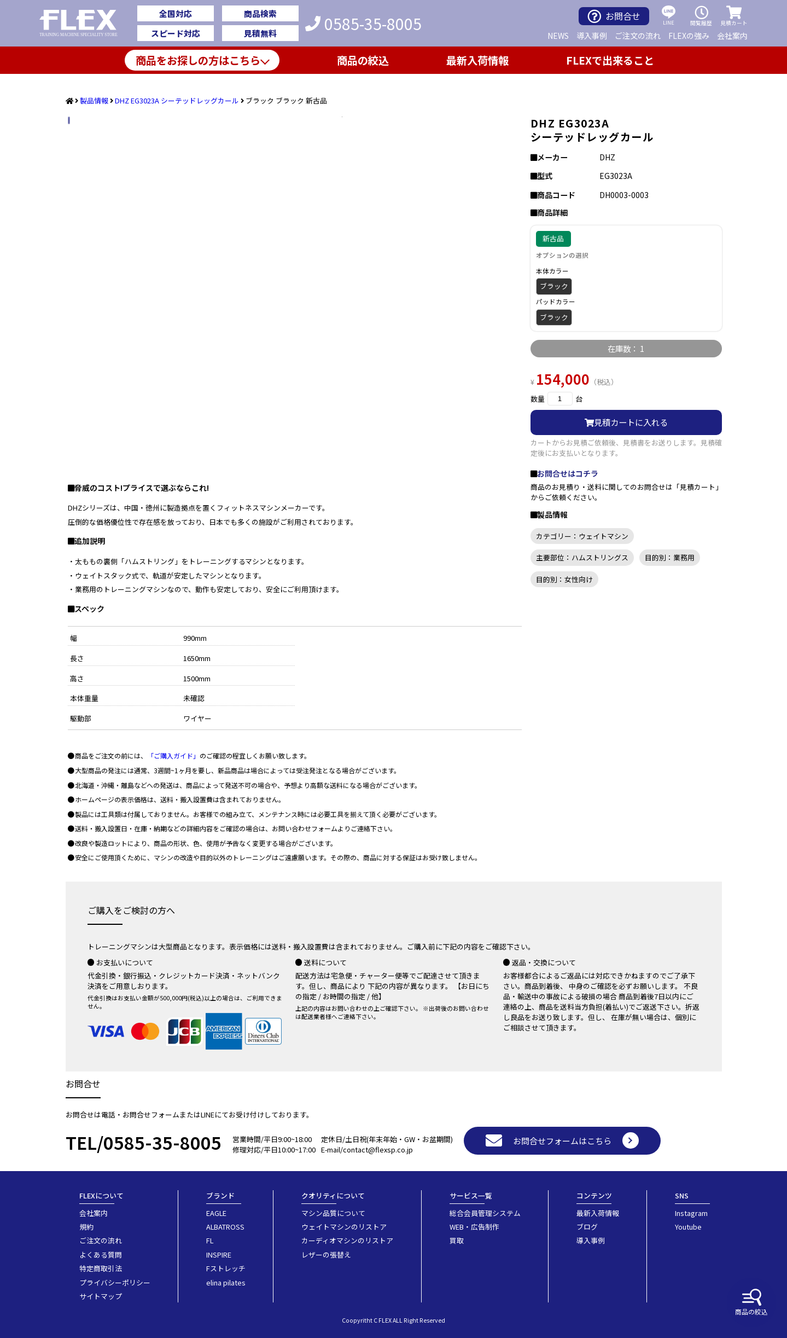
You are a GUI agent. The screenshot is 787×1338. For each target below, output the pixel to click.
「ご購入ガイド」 (173, 755)
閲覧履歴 (701, 16)
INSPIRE (218, 1254)
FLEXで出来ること (610, 60)
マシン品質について (333, 1213)
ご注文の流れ (638, 35)
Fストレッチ (226, 1268)
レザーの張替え (326, 1254)
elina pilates (226, 1282)
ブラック (554, 286)
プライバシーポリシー (114, 1282)
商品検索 (260, 13)
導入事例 (591, 35)
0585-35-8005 (363, 23)
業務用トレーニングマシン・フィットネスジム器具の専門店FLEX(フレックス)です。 (84, 23)
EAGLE (216, 1213)
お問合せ (613, 16)
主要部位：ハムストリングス (582, 557)
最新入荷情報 (477, 60)
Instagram (691, 1213)
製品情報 (94, 100)
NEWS (558, 35)
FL (209, 1240)
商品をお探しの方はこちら (198, 60)
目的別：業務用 (670, 557)
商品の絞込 (751, 1302)
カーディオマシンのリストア (347, 1240)
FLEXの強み (688, 35)
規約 (86, 1226)
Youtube (688, 1226)
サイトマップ (100, 1296)
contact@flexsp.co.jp (378, 1149)
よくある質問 (100, 1254)
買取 (457, 1240)
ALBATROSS (225, 1226)
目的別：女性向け (564, 579)
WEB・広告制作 (474, 1226)
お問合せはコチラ (567, 473)
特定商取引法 (100, 1268)
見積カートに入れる (626, 422)
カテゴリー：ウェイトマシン (582, 536)
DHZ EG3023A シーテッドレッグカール (177, 100)
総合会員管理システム (485, 1213)
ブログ (587, 1226)
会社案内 (732, 35)
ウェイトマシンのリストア (344, 1226)
